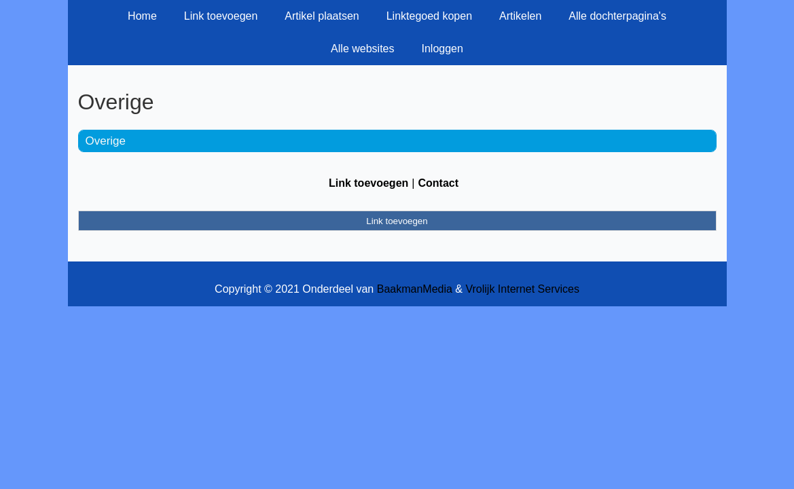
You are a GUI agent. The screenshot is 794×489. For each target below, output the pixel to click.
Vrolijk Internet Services (522, 289)
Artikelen (520, 16)
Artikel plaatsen (322, 16)
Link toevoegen (221, 16)
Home (142, 16)
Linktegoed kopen (429, 16)
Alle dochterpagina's (617, 16)
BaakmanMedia (414, 289)
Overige (106, 140)
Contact (438, 183)
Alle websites (362, 48)
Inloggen (442, 48)
